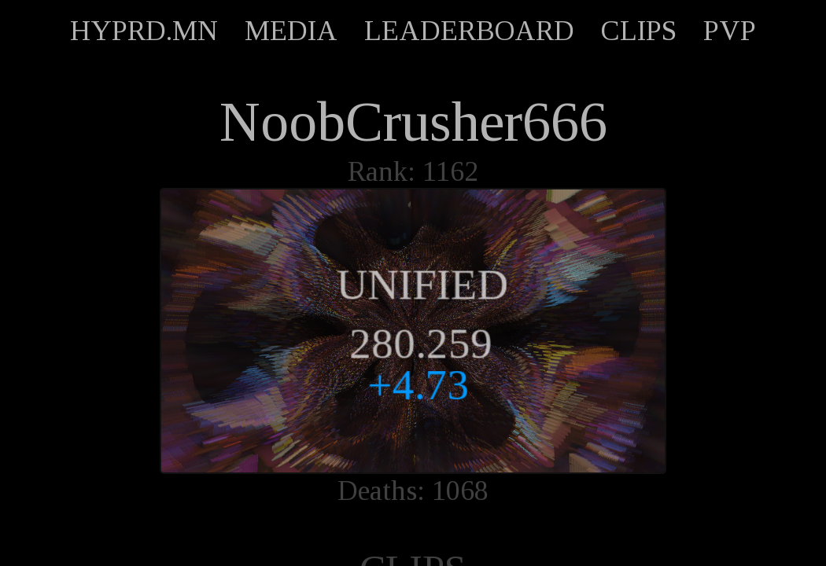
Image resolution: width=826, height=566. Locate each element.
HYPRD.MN (144, 30)
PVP (729, 30)
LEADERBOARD (469, 30)
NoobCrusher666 (413, 121)
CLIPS (639, 30)
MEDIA (291, 30)
